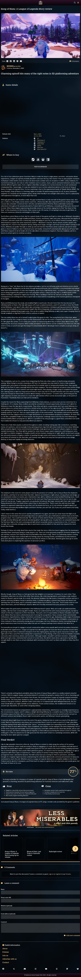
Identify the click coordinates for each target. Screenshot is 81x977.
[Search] (74, 3)
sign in (51, 874)
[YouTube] (46, 969)
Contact (5, 962)
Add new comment (72, 935)
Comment (4, 922)
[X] (14, 969)
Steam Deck (40, 144)
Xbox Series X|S (41, 149)
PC (38, 138)
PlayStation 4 (41, 140)
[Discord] (25, 969)
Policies (5, 952)
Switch (39, 145)
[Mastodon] (67, 969)
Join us (5, 955)
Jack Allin (18, 66)
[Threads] (57, 969)
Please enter (6, 897)
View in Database (40, 167)
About (4, 949)
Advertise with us (9, 959)
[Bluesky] (78, 969)
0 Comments (74, 61)
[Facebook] (3, 969)
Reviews (10, 66)
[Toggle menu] (78, 2)
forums (68, 874)
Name (3, 889)
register (58, 874)
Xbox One (40, 147)
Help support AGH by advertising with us (45, 827)
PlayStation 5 (41, 142)
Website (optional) (6, 906)
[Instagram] (35, 969)
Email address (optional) (8, 914)
